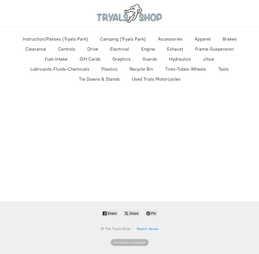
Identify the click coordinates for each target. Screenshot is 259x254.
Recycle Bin (141, 69)
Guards (150, 59)
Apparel (203, 39)
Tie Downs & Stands (99, 79)
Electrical (119, 49)
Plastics (109, 69)
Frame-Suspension (214, 49)
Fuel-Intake (56, 59)
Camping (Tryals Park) (123, 39)
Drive (92, 49)
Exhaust (175, 49)
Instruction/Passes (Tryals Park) (55, 39)
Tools (223, 69)
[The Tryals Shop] (129, 13)
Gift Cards (90, 59)
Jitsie (208, 59)
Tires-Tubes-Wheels (185, 69)
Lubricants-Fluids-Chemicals (59, 69)
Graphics (121, 59)
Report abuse (147, 229)
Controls (66, 49)
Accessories (170, 39)
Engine (148, 49)
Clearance (35, 49)
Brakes (230, 39)
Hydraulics (180, 59)
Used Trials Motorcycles (156, 79)
